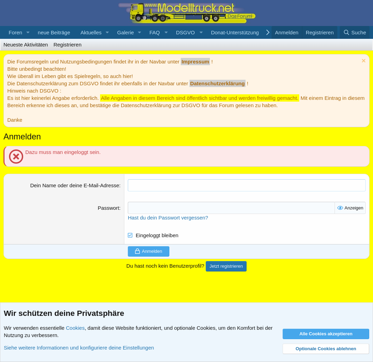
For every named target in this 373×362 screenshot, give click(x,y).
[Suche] (355, 32)
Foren (15, 32)
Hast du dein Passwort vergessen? (168, 218)
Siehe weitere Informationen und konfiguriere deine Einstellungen (79, 348)
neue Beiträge (54, 32)
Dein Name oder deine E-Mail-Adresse (74, 185)
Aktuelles (90, 32)
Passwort (108, 208)
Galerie (125, 32)
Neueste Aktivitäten (25, 45)
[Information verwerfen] (363, 61)
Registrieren (67, 45)
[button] (28, 32)
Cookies (75, 328)
